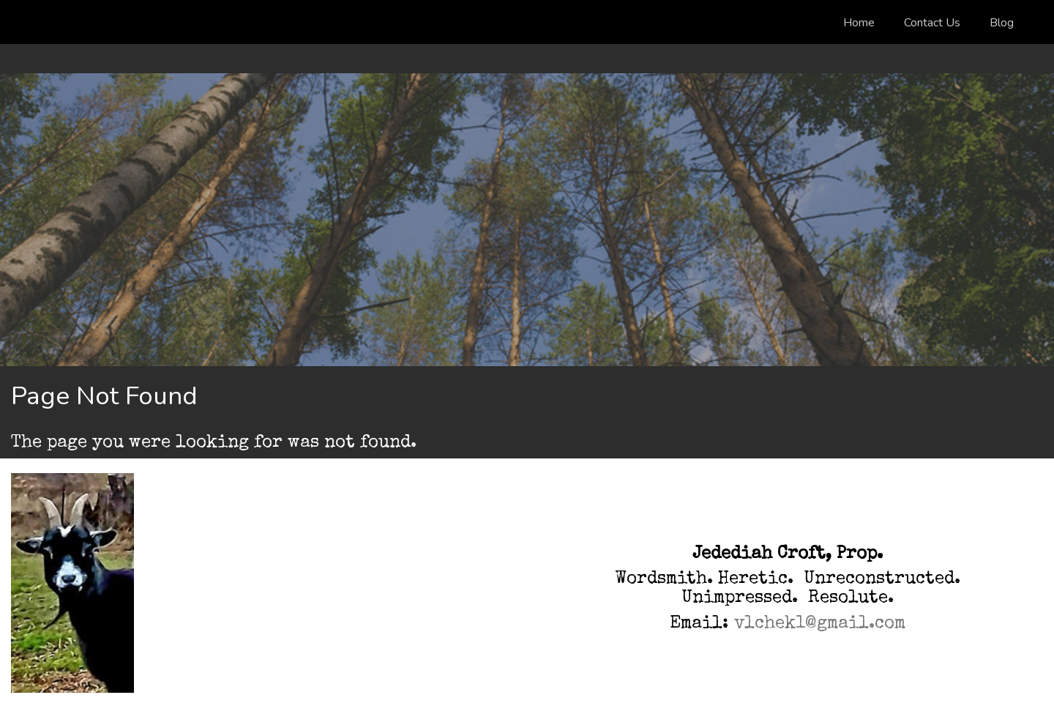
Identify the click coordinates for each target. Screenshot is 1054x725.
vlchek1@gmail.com (819, 624)
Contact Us (932, 23)
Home (859, 23)
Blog (1002, 23)
